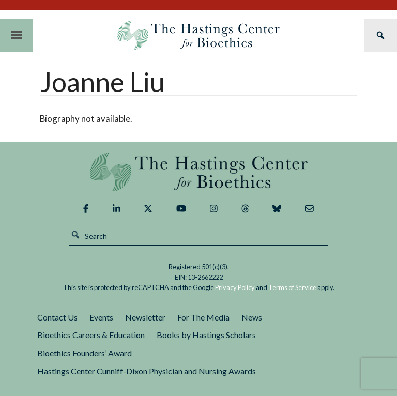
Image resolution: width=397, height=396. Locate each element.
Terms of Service (292, 287)
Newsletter (145, 317)
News (251, 317)
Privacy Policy (235, 287)
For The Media (203, 317)
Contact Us (57, 317)
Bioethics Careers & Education (91, 335)
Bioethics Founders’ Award (84, 353)
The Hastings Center (198, 172)
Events (101, 317)
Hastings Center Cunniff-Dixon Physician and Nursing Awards (146, 371)
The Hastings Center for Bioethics (198, 35)
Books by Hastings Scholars (206, 335)
